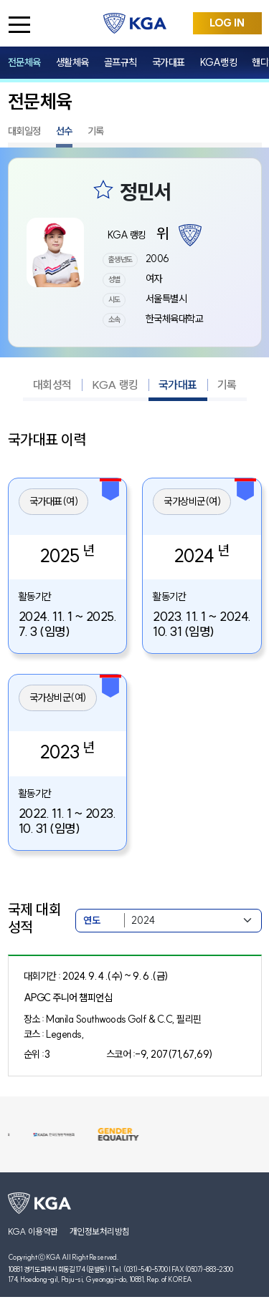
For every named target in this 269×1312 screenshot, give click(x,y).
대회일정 (24, 131)
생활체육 (72, 62)
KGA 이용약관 (33, 1231)
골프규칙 (120, 62)
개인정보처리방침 (100, 1231)
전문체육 (24, 62)
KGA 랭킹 (115, 384)
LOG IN (227, 22)
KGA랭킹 (218, 62)
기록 (96, 131)
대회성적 (52, 384)
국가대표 (168, 62)
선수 (64, 131)
